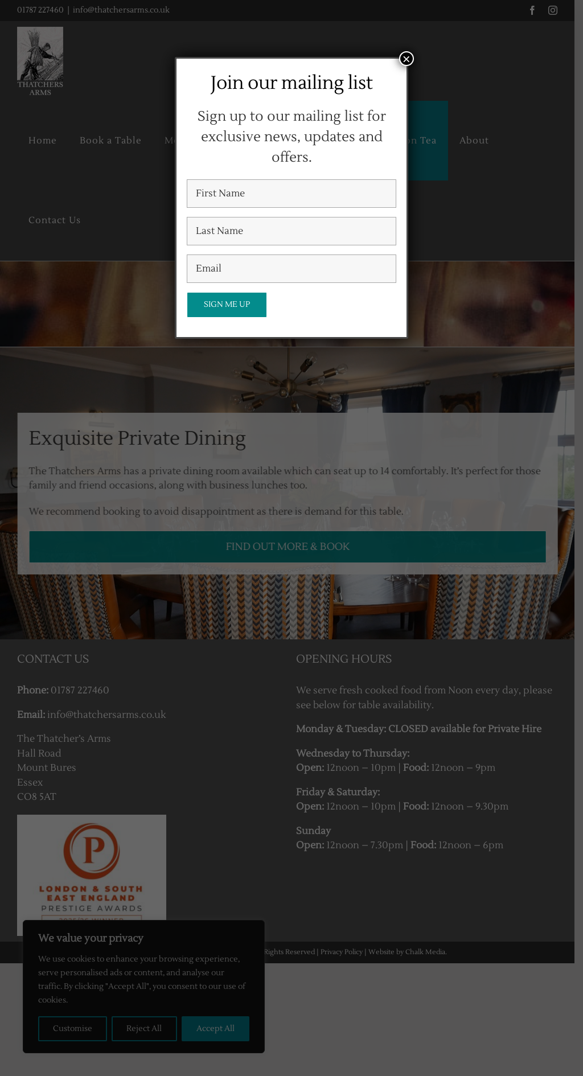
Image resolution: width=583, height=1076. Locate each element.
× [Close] (406, 58)
